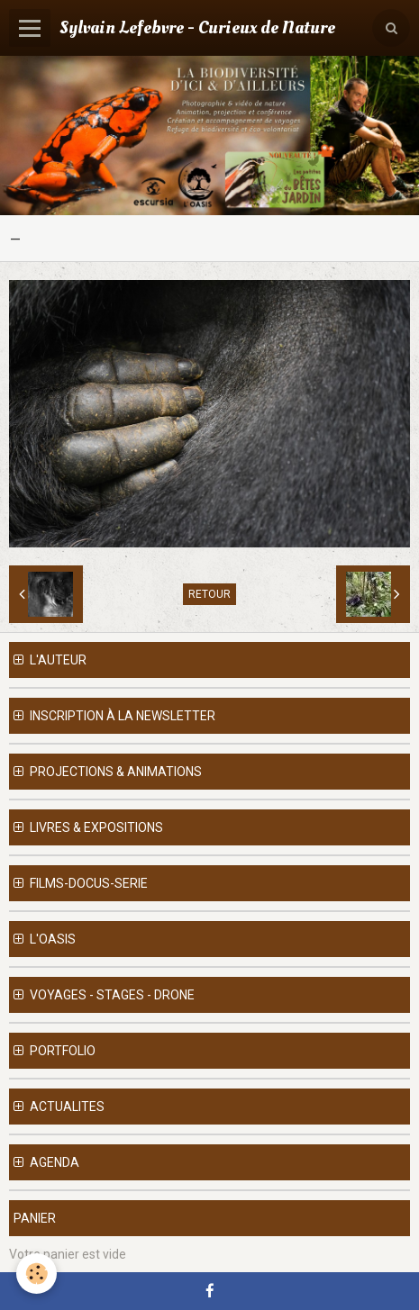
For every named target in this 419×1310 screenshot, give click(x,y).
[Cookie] (36, 1273)
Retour (209, 594)
